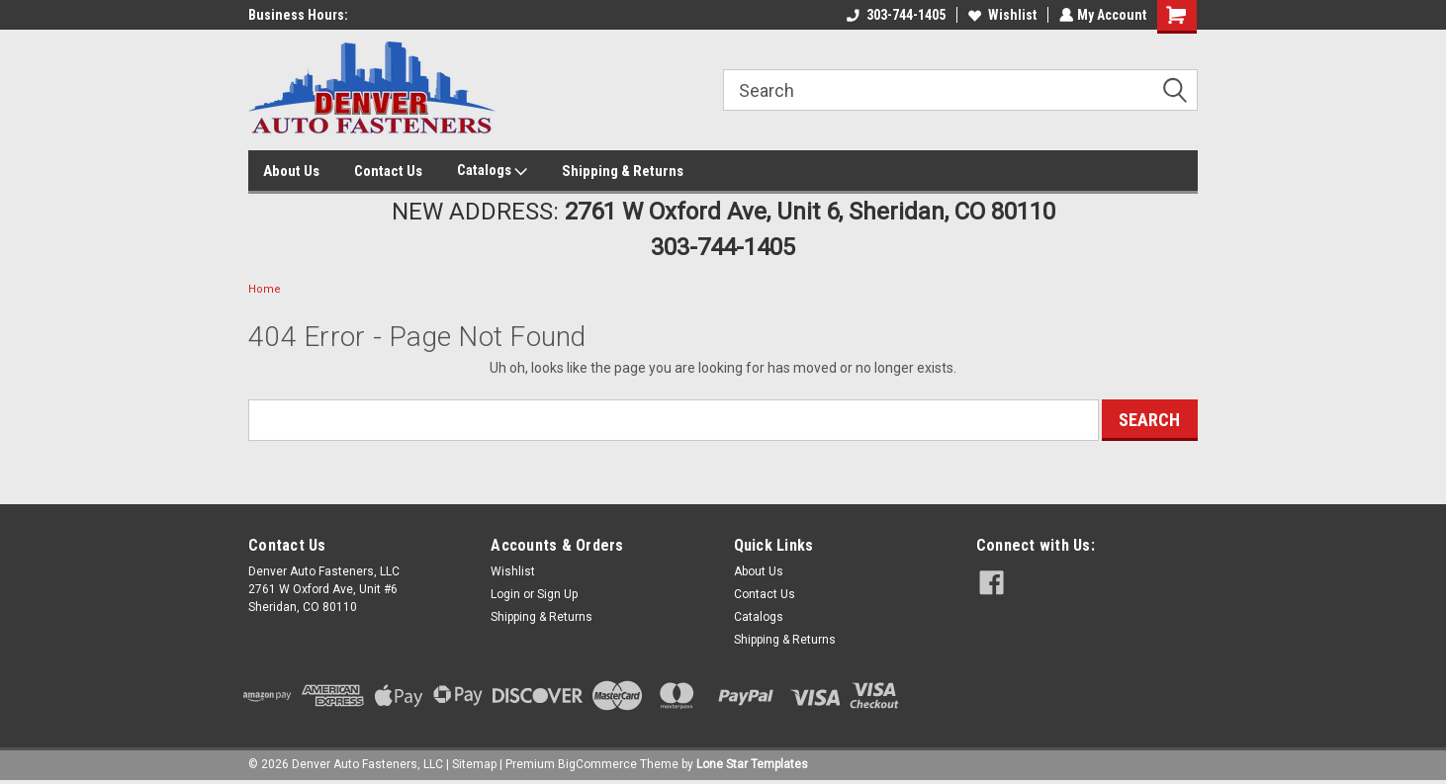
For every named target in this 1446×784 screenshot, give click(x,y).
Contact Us (388, 171)
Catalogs (492, 171)
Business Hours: (298, 15)
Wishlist (1000, 15)
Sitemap (474, 764)
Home (264, 289)
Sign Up (557, 594)
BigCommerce (597, 764)
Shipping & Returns (622, 171)
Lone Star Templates (752, 764)
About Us (291, 171)
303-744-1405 (894, 15)
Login (505, 594)
